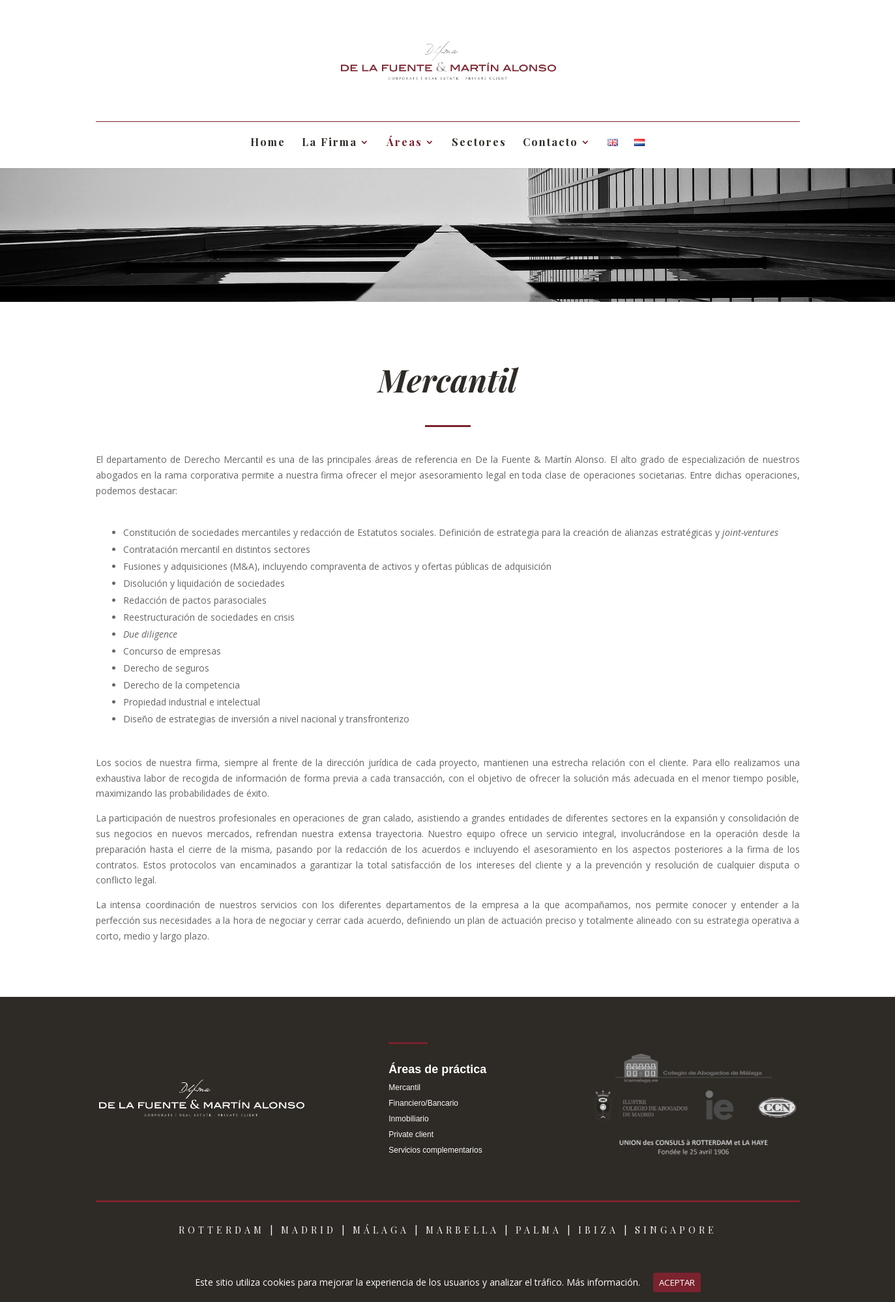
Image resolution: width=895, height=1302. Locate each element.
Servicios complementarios (435, 1150)
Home (268, 143)
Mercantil (404, 1087)
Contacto (550, 143)
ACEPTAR (677, 1282)
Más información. (603, 1282)
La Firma (329, 143)
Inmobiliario (408, 1118)
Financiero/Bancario (423, 1103)
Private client (411, 1134)
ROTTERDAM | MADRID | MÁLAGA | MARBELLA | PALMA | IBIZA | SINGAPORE (448, 1230)
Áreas (404, 143)
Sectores (479, 143)
